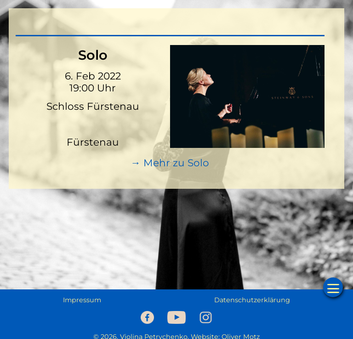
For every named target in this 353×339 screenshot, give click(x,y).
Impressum (82, 300)
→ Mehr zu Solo (170, 163)
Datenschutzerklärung (252, 300)
